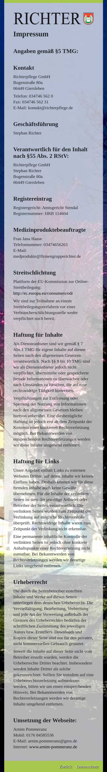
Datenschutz (87, 766)
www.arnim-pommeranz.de (53, 746)
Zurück (65, 766)
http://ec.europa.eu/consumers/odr (43, 293)
